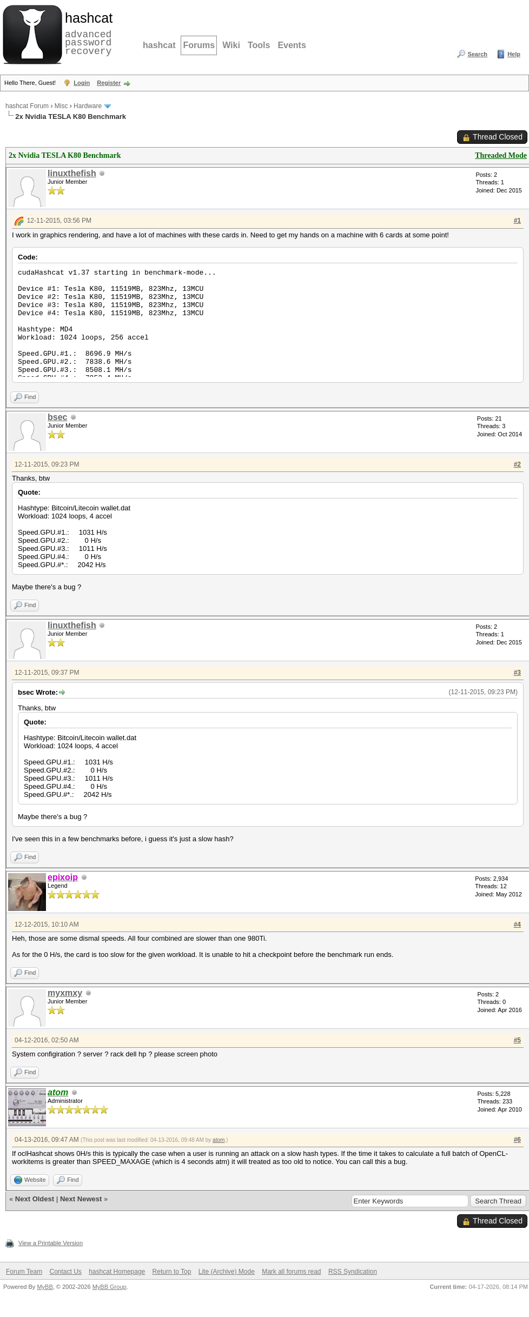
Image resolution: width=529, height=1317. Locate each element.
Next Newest (81, 1199)
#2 (517, 464)
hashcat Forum (27, 106)
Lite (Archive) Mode (227, 1271)
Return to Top (172, 1271)
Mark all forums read (291, 1271)
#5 (517, 1040)
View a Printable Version (50, 1243)
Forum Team (24, 1271)
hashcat (159, 45)
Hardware (88, 106)
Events (291, 45)
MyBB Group (109, 1286)
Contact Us (65, 1271)
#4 (517, 924)
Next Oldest (34, 1199)
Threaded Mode (501, 155)
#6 (517, 1139)
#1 (517, 220)
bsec (57, 417)
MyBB (44, 1286)
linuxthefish (72, 173)
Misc (61, 106)
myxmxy (65, 992)
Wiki (231, 45)
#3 (517, 672)
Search (477, 54)
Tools (259, 45)
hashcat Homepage (117, 1271)
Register (109, 82)
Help (513, 54)
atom (218, 1140)
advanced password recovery (86, 33)
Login (82, 82)
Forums (199, 45)
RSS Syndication (352, 1271)
